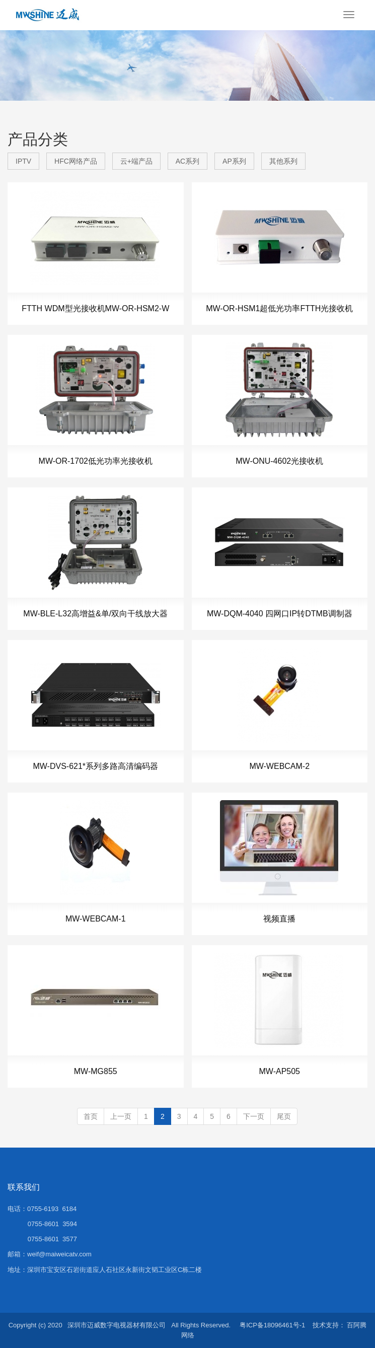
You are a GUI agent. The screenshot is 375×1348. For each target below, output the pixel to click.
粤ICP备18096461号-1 (272, 1325)
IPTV (23, 161)
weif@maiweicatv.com (59, 1254)
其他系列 (283, 161)
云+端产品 (136, 161)
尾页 (284, 1116)
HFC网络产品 (75, 161)
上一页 (120, 1116)
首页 (91, 1116)
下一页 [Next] (253, 1116)
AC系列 (187, 161)
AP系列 (234, 161)
